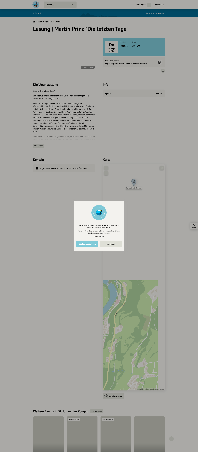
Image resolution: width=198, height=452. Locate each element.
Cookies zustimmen (87, 244)
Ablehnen (111, 244)
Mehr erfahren (99, 236)
